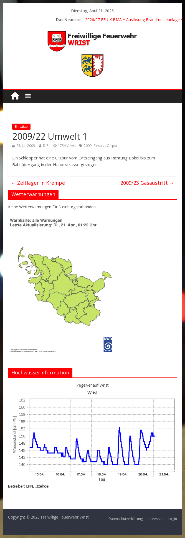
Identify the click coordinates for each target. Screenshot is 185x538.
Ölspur (112, 145)
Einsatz (99, 145)
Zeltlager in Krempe (38, 182)
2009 (88, 145)
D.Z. (46, 145)
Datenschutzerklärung (125, 518)
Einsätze (21, 126)
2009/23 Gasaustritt (147, 182)
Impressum (155, 518)
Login (172, 518)
